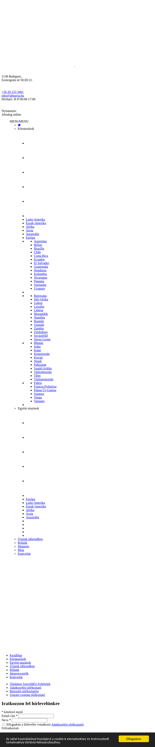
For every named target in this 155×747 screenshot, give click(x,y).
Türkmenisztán (43, 379)
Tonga (38, 397)
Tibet (37, 375)
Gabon (38, 303)
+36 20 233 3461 (13, 92)
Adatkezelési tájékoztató (25, 687)
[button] (19, 121)
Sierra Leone (42, 339)
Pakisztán (40, 364)
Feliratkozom (10, 728)
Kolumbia (40, 274)
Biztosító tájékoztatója (24, 691)
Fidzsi (38, 383)
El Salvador (41, 263)
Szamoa (39, 393)
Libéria (38, 310)
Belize (38, 245)
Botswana (40, 295)
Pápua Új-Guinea (45, 390)
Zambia (39, 328)
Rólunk (22, 542)
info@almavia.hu (13, 95)
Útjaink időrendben (30, 539)
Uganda (39, 324)
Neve (7, 720)
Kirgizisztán (42, 354)
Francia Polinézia (45, 386)
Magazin (23, 546)
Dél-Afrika (41, 299)
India (37, 346)
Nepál (38, 361)
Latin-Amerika (35, 219)
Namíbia (39, 317)
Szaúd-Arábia (43, 368)
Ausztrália (32, 234)
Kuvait (38, 357)
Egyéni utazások (28, 408)
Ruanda (39, 321)
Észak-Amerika (36, 223)
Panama (39, 281)
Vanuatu (39, 401)
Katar (37, 350)
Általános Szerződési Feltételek (30, 684)
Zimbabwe (41, 332)
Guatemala (41, 266)
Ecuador (39, 259)
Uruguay (39, 288)
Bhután (38, 343)
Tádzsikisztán (43, 372)
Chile (37, 252)
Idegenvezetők (19, 673)
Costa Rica (41, 255)
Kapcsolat (24, 553)
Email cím (10, 716)
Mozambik (41, 314)
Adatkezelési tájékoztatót (67, 724)
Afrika (30, 226)
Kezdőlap (16, 655)
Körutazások (26, 128)
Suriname (40, 285)
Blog (21, 550)
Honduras (40, 270)
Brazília (39, 248)
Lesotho (39, 306)
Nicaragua (40, 277)
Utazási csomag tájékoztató (27, 695)
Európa (30, 237)
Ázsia (29, 230)
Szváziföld (41, 335)
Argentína (40, 241)
